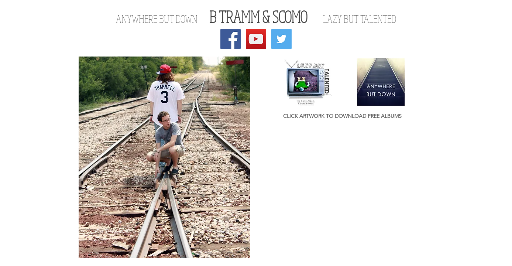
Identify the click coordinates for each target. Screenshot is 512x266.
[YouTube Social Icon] (256, 39)
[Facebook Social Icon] (230, 39)
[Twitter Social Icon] (281, 39)
